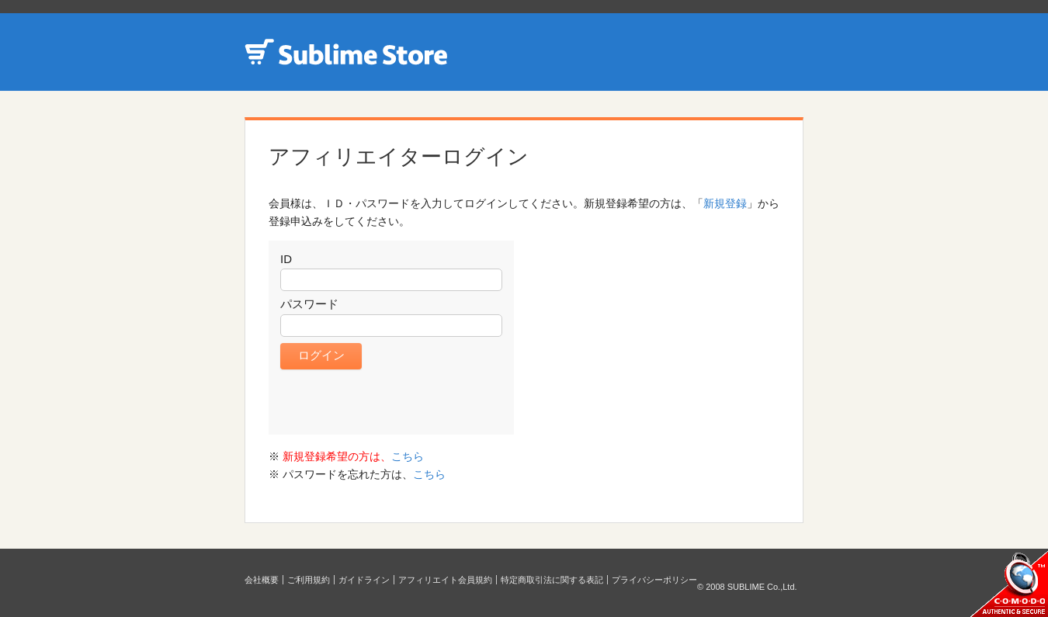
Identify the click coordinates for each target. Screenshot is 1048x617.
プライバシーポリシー (654, 579)
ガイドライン (364, 579)
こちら (407, 456)
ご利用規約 (308, 579)
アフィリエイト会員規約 (445, 579)
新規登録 (725, 203)
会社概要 (262, 579)
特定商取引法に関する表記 (552, 579)
